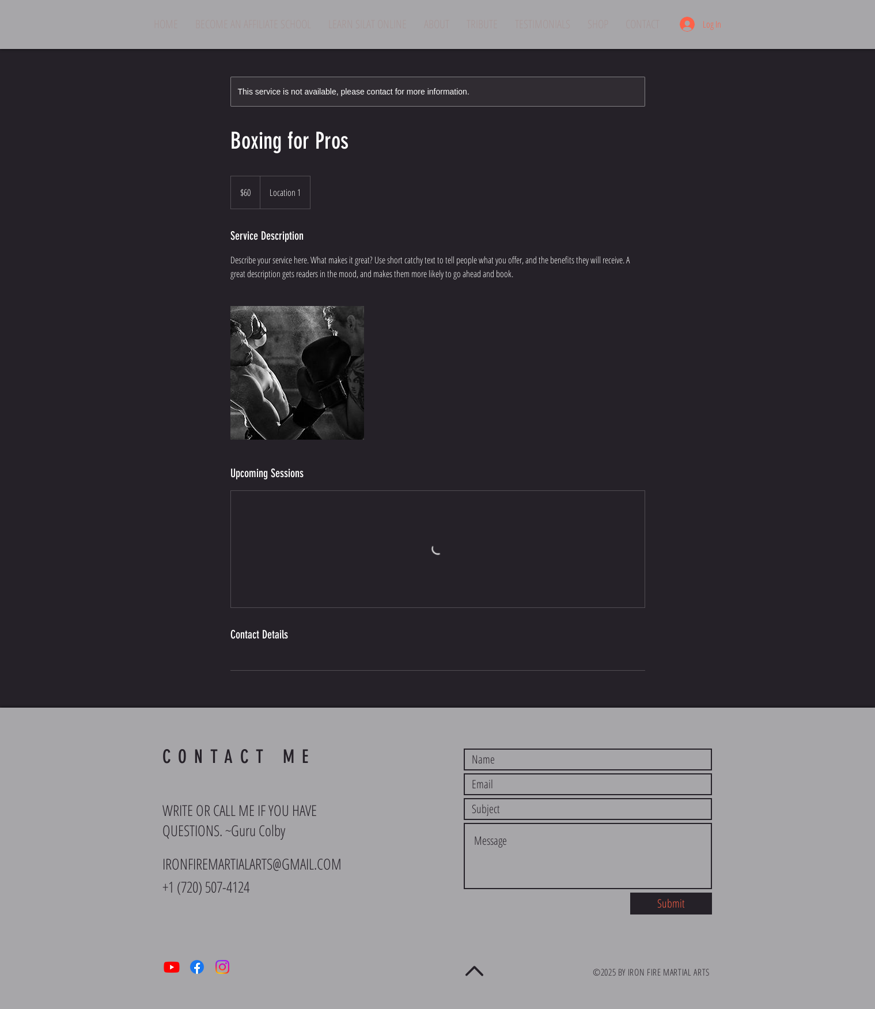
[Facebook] (197, 967)
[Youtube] (171, 967)
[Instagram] (222, 967)
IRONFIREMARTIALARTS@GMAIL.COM (252, 863)
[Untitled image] (297, 373)
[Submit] (671, 903)
